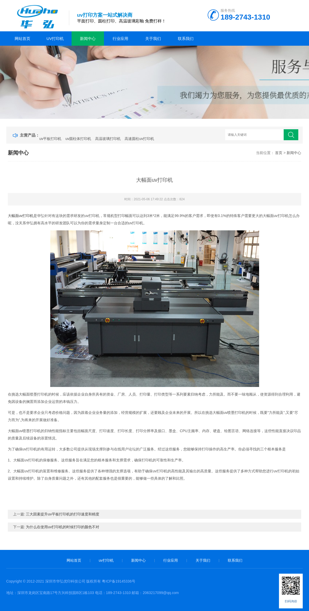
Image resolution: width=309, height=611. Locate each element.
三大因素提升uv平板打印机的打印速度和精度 (62, 514)
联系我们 (186, 38)
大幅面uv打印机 (21, 216)
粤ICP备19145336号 (118, 581)
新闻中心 (88, 38)
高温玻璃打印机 (108, 139)
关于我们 (153, 38)
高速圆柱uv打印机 (139, 139)
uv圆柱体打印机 (78, 139)
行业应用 (120, 38)
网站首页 (22, 38)
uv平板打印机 (50, 139)
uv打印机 (55, 38)
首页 (278, 153)
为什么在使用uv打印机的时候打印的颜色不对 (62, 527)
